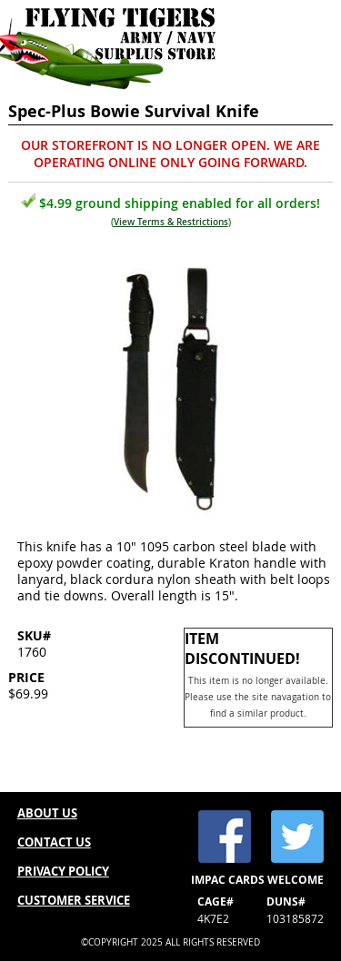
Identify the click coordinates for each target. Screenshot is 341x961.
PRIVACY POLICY (63, 871)
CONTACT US (54, 842)
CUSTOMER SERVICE (73, 900)
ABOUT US (47, 813)
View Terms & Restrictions (171, 222)
